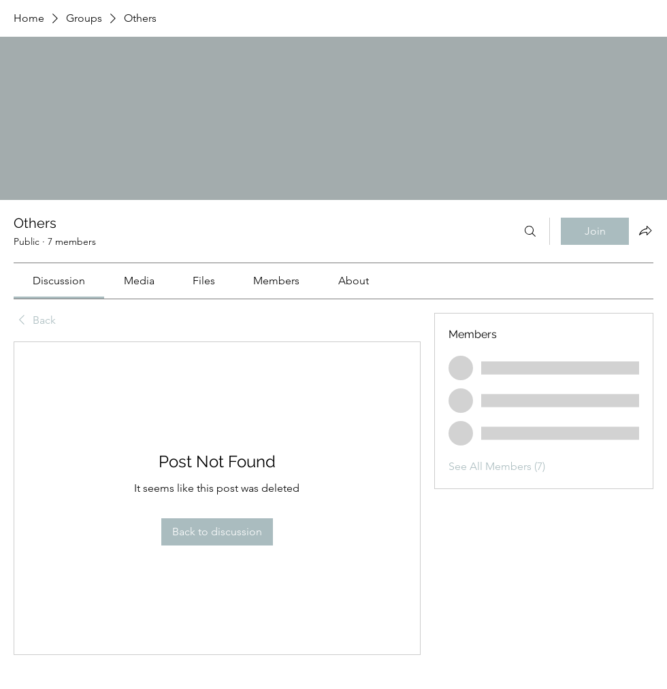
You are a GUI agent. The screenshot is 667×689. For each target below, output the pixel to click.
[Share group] (645, 230)
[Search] (530, 231)
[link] (59, 280)
